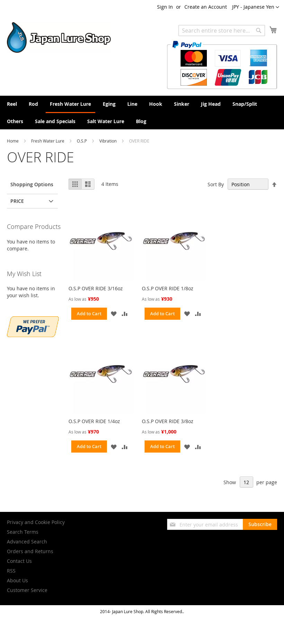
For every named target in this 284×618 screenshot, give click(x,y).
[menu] (142, 112)
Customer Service (27, 590)
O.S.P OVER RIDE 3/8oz (167, 421)
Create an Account (205, 6)
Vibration (108, 141)
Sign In (165, 6)
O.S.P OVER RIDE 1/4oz (94, 421)
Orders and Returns (30, 551)
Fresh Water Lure (48, 141)
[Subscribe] (260, 524)
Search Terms (22, 532)
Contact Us (19, 561)
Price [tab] (17, 201)
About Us (17, 580)
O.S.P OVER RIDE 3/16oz (95, 288)
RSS (11, 570)
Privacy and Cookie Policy (36, 522)
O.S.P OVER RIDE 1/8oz (167, 288)
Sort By (216, 184)
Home (13, 141)
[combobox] (221, 30)
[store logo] (59, 37)
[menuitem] (12, 104)
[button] (255, 7)
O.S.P (82, 141)
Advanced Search (27, 541)
